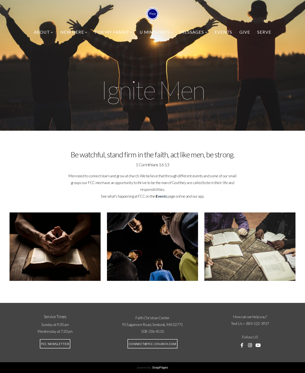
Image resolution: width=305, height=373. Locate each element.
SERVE (264, 32)
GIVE (244, 32)
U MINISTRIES (156, 32)
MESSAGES (193, 32)
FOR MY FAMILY (113, 32)
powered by (152, 367)
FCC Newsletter (55, 344)
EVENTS (223, 32)
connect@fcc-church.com (152, 344)
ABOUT (43, 32)
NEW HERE (73, 32)
